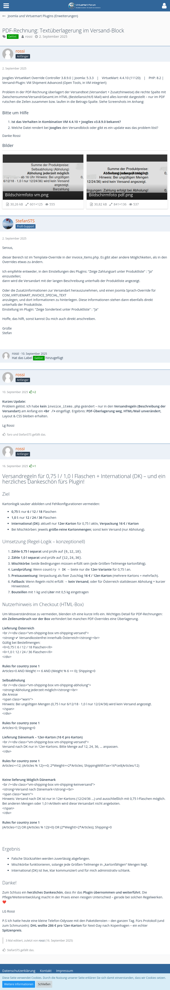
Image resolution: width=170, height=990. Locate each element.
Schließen (44, 984)
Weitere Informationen (18, 984)
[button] (6, 5)
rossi (28, 36)
